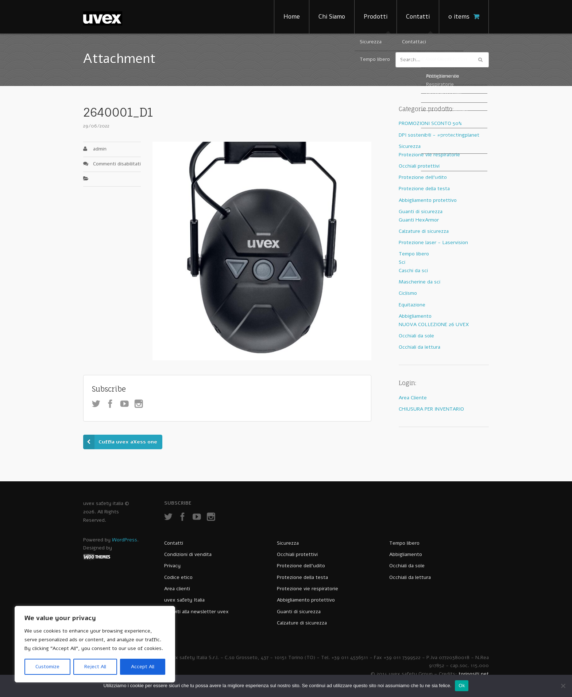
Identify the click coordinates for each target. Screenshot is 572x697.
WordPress (124, 539)
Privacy (172, 565)
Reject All (95, 666)
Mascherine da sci (419, 281)
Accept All (142, 666)
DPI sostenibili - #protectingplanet (439, 135)
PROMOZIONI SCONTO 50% (430, 123)
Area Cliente (413, 397)
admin (100, 148)
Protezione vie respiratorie (429, 154)
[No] (563, 685)
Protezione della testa (424, 188)
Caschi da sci (413, 270)
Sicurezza (410, 146)
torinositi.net (474, 673)
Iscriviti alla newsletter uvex (196, 611)
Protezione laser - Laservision (433, 242)
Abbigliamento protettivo (428, 200)
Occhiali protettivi (419, 165)
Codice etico (178, 577)
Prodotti (375, 16)
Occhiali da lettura (419, 347)
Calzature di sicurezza (424, 231)
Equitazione (412, 304)
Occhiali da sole (416, 335)
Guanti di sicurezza (420, 211)
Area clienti (177, 588)
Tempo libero (414, 253)
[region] (95, 644)
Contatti (418, 16)
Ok (462, 685)
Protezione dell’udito (301, 565)
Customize (47, 666)
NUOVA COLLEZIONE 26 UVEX (434, 324)
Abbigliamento (415, 316)
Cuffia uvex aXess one (127, 441)
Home (291, 16)
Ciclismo (408, 293)
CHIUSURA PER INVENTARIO (431, 409)
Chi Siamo (331, 16)
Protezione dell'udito (423, 177)
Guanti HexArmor (419, 219)
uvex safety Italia (184, 599)
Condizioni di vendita (188, 554)
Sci (402, 262)
